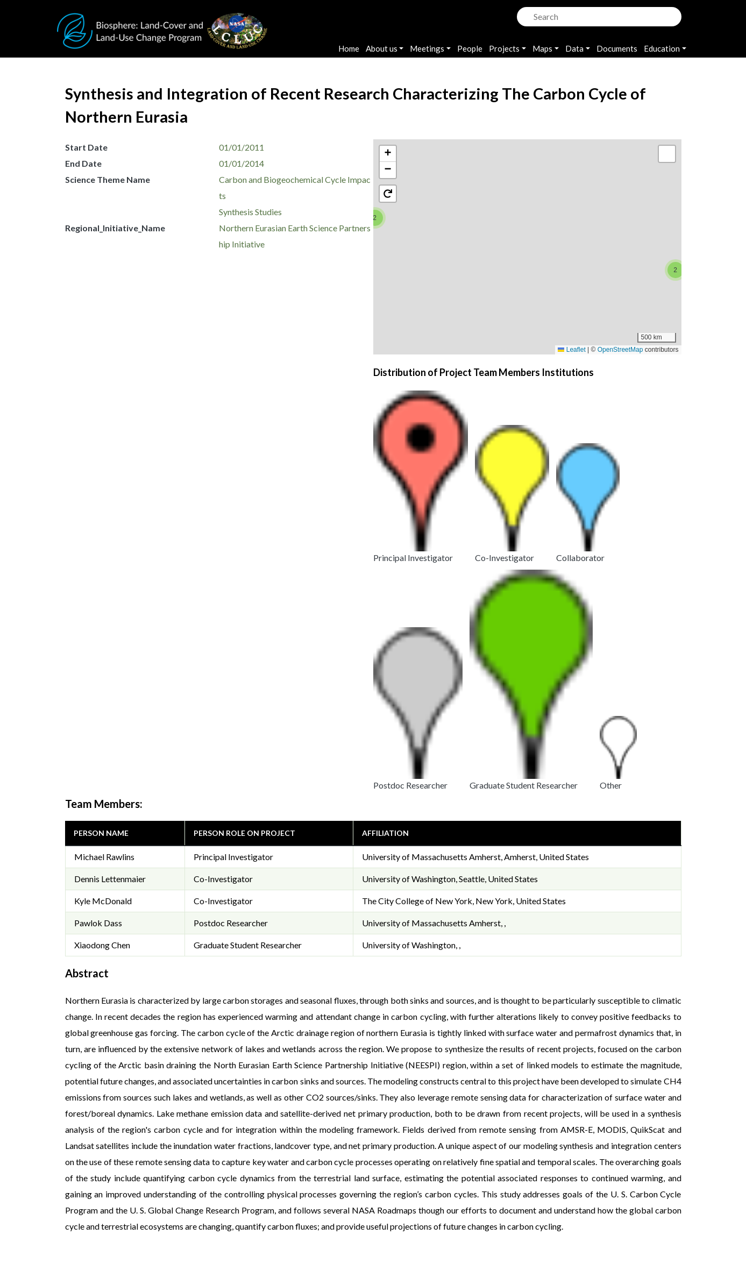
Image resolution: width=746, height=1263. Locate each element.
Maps (542, 48)
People (469, 48)
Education (662, 48)
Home (348, 48)
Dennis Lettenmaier (110, 519)
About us (381, 48)
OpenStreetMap (620, 349)
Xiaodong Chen (102, 585)
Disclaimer (399, 1187)
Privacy (295, 1187)
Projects (504, 48)
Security (344, 1187)
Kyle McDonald (103, 541)
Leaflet (571, 349)
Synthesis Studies (250, 212)
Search (524, 13)
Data (574, 48)
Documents (616, 48)
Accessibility (461, 1187)
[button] (375, 218)
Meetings (427, 48)
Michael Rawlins (104, 497)
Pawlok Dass (98, 563)
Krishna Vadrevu (214, 1201)
